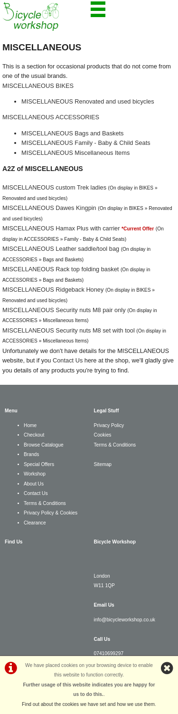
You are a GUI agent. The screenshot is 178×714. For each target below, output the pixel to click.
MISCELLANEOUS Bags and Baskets (72, 133)
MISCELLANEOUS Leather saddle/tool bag (60, 248)
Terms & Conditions (45, 503)
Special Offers (39, 464)
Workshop (35, 473)
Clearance (35, 522)
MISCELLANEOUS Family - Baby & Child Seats (85, 142)
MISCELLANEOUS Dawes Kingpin (49, 207)
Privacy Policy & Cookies (50, 512)
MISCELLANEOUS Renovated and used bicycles (87, 101)
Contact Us (68, 360)
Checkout (34, 435)
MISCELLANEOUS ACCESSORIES (50, 117)
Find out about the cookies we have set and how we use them (88, 704)
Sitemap (103, 464)
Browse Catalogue (44, 444)
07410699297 (109, 653)
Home (30, 425)
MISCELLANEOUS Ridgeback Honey (52, 289)
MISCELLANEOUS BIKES (38, 85)
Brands (31, 454)
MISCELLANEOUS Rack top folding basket (60, 269)
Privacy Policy (109, 425)
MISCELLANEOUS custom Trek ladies (54, 187)
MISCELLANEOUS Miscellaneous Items (75, 152)
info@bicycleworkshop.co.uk (124, 619)
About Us (34, 483)
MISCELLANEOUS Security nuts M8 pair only (64, 310)
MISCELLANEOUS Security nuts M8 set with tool (68, 330)
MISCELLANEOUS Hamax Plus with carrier (61, 228)
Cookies (103, 435)
